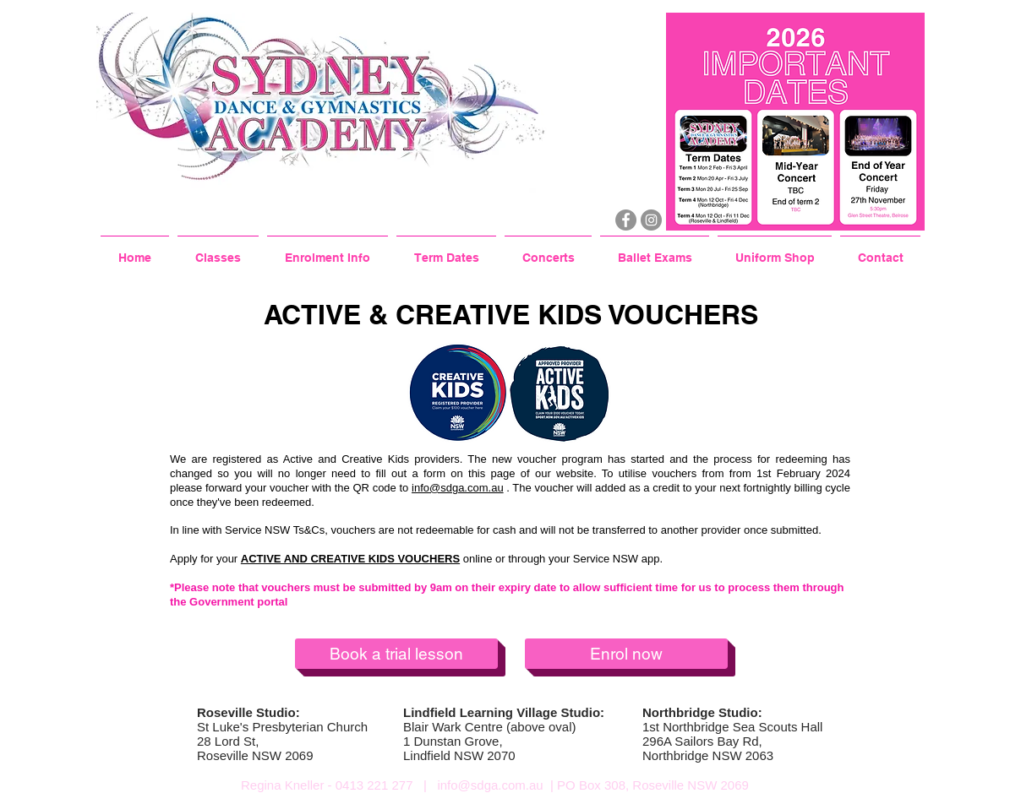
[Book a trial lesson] (396, 653)
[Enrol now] (626, 653)
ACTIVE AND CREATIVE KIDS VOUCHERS (350, 558)
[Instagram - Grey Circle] (651, 220)
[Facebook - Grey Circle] (625, 220)
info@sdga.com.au (458, 487)
